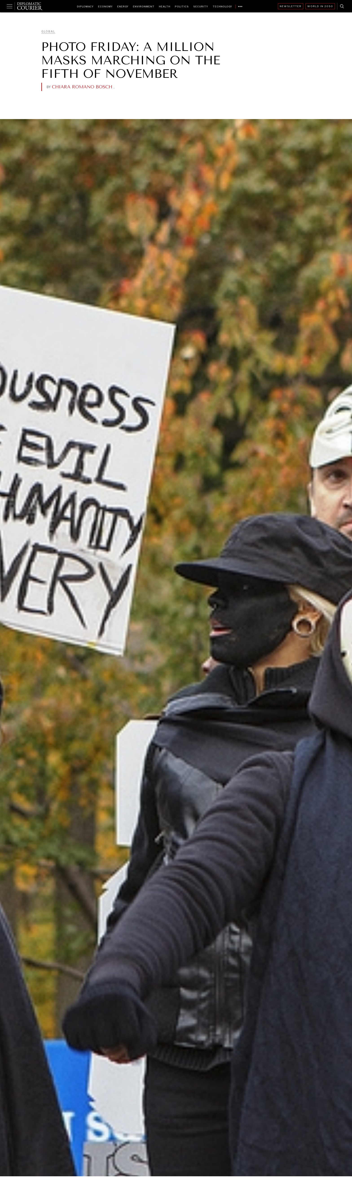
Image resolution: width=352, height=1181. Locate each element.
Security (200, 6)
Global (48, 31)
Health (164, 6)
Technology (222, 6)
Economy (105, 6)
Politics (182, 6)
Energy (122, 6)
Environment (143, 6)
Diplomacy (85, 6)
